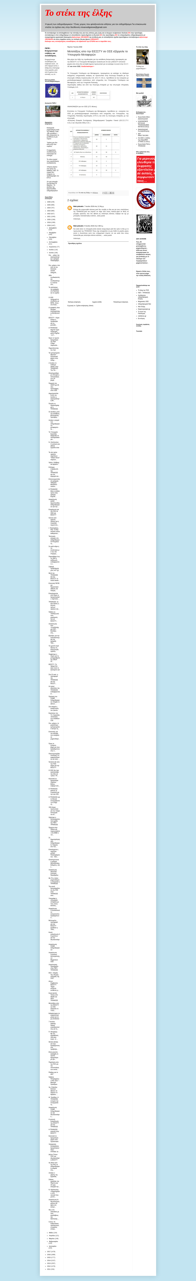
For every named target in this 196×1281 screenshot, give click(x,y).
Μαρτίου (52, 1238)
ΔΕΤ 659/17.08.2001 (143, 134)
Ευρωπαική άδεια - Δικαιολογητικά (144, 118)
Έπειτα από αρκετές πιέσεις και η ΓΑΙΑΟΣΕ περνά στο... (54, 521)
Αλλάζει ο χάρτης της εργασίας (53, 1174)
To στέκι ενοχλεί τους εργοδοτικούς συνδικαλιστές (53, 161)
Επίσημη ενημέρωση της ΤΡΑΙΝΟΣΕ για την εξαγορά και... (54, 471)
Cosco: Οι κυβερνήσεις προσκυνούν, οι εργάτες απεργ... (54, 1225)
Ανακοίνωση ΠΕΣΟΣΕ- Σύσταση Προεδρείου (53, 872)
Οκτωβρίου (52, 237)
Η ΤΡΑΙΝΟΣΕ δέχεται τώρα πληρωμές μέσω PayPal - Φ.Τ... (54, 331)
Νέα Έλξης (141, 306)
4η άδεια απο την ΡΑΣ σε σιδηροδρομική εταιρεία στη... (54, 1166)
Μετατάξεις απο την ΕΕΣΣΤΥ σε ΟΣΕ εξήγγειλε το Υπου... (54, 1006)
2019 (49, 222)
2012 (49, 1266)
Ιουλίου (51, 250)
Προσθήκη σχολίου (75, 243)
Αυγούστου (53, 247)
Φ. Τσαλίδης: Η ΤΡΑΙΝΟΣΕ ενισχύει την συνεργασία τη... (54, 1100)
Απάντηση (76, 219)
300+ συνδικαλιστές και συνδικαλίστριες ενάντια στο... (54, 280)
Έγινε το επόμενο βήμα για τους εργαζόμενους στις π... (54, 747)
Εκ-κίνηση (141, 318)
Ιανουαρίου (52, 1246)
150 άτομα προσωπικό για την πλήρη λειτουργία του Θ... (54, 810)
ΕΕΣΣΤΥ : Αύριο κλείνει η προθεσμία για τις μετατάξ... (54, 321)
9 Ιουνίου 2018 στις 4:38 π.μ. (93, 226)
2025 (49, 205)
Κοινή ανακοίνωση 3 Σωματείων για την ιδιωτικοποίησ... (54, 936)
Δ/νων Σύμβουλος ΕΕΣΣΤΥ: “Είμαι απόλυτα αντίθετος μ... (54, 985)
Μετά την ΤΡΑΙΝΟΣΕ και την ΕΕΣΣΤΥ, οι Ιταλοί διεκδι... (54, 576)
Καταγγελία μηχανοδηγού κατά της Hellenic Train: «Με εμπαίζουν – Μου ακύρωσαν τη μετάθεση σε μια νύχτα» (53, 133)
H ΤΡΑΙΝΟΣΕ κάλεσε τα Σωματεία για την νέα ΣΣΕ (54, 791)
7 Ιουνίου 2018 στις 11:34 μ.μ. (94, 206)
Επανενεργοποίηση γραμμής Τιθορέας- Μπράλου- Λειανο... (54, 482)
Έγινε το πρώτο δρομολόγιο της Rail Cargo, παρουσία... (54, 341)
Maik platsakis (78, 206)
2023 (49, 211)
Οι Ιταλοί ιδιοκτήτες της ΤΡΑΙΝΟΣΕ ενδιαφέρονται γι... (54, 690)
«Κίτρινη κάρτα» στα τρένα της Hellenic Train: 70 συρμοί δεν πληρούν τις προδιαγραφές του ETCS (53, 172)
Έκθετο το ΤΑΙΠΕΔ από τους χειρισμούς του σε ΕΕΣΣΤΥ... (54, 616)
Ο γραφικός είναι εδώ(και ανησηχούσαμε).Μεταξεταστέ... (54, 311)
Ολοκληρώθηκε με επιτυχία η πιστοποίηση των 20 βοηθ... (54, 376)
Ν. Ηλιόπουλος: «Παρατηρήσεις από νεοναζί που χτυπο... (54, 1193)
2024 (49, 208)
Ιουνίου (51, 253)
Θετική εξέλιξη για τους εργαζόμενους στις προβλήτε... (54, 1045)
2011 (49, 1269)
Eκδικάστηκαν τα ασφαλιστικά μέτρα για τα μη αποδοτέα (54, 1016)
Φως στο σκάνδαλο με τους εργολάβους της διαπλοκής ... (54, 1214)
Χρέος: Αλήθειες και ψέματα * (54, 463)
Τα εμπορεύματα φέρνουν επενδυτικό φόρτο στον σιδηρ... (54, 356)
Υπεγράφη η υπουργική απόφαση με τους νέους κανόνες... (54, 902)
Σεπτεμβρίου (53, 242)
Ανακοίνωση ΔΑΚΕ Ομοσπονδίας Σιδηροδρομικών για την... (54, 503)
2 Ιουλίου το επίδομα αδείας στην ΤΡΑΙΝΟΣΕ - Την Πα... (54, 366)
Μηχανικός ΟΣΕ (143, 301)
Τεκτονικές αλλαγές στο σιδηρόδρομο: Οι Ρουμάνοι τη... (54, 539)
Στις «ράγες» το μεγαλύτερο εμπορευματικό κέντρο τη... (54, 726)
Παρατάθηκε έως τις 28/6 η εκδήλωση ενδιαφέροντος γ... (54, 560)
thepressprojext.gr (144, 309)
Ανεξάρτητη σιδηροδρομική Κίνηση (143, 297)
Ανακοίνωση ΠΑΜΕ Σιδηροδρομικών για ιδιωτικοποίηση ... (54, 1112)
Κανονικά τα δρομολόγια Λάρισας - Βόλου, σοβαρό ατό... (54, 782)
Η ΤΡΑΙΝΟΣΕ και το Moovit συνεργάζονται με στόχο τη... (54, 800)
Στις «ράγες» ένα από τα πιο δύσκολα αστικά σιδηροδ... (54, 268)
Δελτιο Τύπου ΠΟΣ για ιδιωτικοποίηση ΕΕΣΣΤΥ (54, 1157)
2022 (49, 214)
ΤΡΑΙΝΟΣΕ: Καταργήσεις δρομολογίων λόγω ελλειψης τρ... (54, 1148)
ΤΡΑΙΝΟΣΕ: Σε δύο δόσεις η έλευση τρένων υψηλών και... (54, 605)
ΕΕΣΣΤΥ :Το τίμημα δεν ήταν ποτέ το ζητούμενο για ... (54, 668)
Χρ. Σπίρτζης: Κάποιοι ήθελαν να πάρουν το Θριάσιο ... (53, 1090)
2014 (49, 1260)
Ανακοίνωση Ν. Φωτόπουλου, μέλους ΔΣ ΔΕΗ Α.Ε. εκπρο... (54, 1203)
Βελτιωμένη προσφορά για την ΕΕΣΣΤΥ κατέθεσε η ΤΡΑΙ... (53, 925)
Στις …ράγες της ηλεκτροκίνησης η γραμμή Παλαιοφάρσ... (54, 258)
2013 (49, 1263)
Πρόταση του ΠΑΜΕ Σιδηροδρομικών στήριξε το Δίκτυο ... (54, 700)
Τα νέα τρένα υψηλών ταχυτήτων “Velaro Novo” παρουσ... (54, 455)
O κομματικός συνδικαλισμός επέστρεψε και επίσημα (51, 152)
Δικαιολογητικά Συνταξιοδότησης (143, 130)
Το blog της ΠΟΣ (143, 290)
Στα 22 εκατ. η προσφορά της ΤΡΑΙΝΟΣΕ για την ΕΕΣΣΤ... (53, 679)
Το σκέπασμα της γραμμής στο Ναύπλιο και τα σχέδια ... (54, 290)
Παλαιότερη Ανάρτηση (120, 302)
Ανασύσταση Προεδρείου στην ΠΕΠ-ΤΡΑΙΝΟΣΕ (53, 967)
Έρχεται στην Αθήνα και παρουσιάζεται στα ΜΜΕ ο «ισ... (54, 831)
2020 (49, 219)
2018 (49, 225)
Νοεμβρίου (52, 233)
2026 (49, 202)
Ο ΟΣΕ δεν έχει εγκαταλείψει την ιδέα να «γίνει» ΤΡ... (54, 773)
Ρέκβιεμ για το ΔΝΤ (53, 1073)
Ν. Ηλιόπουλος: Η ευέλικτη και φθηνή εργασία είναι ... (54, 445)
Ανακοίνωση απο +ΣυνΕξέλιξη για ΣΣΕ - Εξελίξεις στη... (54, 628)
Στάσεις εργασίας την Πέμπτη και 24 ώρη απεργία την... (54, 1183)
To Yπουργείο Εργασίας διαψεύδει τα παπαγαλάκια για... (54, 435)
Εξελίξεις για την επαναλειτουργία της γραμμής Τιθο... (54, 639)
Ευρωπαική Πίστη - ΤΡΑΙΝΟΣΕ (144, 145)
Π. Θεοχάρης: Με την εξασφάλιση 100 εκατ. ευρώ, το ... (53, 1035)
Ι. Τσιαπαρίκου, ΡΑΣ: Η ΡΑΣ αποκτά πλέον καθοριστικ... (54, 530)
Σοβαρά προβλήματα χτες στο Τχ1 (54, 568)
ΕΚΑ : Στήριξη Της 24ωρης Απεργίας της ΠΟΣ (54, 975)
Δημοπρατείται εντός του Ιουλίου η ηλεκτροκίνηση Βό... (54, 397)
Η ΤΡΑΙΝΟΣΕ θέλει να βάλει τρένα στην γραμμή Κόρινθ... (54, 492)
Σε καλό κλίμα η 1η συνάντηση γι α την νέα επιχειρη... (54, 550)
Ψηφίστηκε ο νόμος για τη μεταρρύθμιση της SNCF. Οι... (54, 657)
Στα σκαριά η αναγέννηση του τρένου (53, 708)
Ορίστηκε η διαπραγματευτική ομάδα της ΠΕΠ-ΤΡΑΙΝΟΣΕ (54, 821)
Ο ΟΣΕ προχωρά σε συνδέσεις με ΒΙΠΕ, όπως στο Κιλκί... (54, 301)
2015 (49, 1257)
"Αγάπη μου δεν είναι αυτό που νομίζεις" (52, 144)
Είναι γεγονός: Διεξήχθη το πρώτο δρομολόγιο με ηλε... (53, 1055)
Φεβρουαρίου (53, 1241)
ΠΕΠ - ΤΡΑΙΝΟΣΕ (144, 293)
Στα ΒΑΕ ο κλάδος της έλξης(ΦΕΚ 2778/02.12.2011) (144, 139)
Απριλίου (52, 1235)
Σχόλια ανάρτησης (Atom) (84, 305)
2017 (49, 1251)
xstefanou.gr (142, 316)
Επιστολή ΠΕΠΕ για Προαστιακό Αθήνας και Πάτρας (54, 586)
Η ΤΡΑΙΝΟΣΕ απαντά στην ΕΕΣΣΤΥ (54, 1131)
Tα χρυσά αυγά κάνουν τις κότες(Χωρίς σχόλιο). (54, 648)
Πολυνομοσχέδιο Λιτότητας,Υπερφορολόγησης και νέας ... (54, 756)
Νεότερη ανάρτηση (74, 302)
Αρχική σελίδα (97, 302)
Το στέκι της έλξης (78, 13)
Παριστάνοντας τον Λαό (54, 349)
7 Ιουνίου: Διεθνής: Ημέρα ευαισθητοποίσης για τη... (54, 1025)
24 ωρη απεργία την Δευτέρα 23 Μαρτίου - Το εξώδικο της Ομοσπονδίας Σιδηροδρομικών (52, 186)
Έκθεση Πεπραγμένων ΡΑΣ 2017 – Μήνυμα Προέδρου (54, 1080)
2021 (49, 216)
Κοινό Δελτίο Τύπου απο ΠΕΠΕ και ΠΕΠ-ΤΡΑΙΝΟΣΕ (53, 996)
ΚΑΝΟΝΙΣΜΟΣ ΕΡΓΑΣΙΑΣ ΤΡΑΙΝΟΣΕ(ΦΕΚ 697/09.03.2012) (143, 124)
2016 (49, 1254)
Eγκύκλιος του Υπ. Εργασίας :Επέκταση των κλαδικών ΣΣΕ (54, 716)
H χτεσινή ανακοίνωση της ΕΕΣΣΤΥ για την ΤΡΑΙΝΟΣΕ (54, 1123)
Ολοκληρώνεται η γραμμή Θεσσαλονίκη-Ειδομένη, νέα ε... (54, 863)
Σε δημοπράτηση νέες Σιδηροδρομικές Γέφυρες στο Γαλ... (54, 842)
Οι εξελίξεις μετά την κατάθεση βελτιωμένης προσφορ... (54, 414)
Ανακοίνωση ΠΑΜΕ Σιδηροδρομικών (54, 947)
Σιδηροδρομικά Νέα (144, 304)
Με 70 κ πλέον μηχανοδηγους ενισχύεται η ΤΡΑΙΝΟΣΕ (54, 880)
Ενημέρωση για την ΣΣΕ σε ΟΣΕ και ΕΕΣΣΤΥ (54, 512)
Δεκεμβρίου (53, 228)
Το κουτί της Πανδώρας (142, 312)
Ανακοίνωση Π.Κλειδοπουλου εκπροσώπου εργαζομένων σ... (54, 913)
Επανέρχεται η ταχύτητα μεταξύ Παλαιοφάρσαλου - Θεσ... (54, 853)
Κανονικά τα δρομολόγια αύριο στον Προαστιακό (53, 1138)
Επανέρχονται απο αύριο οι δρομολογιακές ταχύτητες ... (54, 596)
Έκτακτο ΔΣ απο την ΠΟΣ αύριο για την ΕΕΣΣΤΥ (54, 764)
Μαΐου (51, 1233)
